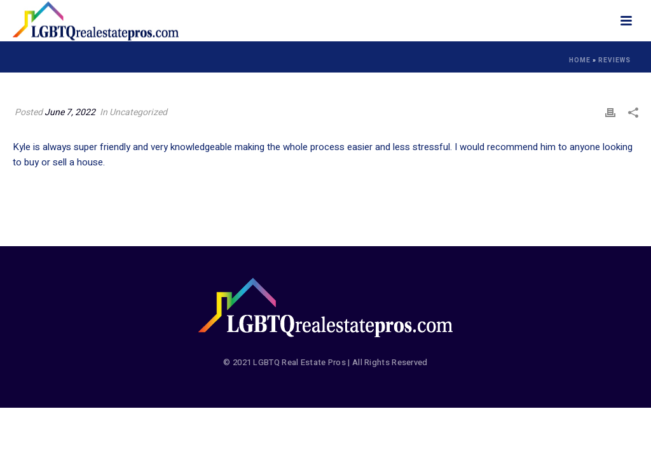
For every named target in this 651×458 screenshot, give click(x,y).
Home (580, 60)
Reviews (614, 60)
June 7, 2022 (70, 112)
